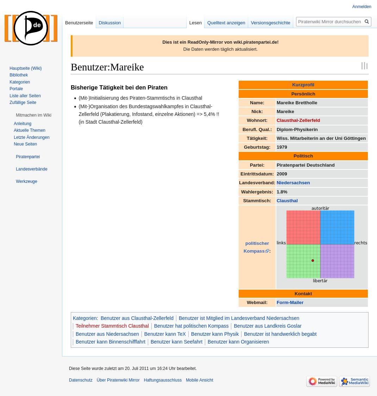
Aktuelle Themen (29, 130)
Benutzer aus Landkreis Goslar (267, 326)
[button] (33, 115)
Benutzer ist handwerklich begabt (280, 334)
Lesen (195, 22)
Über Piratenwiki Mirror (118, 380)
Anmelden (361, 6)
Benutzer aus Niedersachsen (107, 334)
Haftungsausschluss (163, 380)
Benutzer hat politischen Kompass (191, 326)
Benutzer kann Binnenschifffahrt (110, 342)
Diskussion (110, 22)
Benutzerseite (79, 22)
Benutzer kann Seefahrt (176, 342)
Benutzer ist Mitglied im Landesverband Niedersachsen (239, 318)
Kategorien (85, 318)
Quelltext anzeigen (226, 22)
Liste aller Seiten (25, 95)
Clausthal (287, 200)
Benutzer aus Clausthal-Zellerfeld (137, 318)
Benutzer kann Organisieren (238, 342)
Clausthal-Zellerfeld (298, 120)
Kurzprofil (303, 84)
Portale (16, 88)
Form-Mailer (290, 302)
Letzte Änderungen (31, 137)
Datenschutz (81, 380)
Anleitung (22, 123)
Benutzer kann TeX (165, 334)
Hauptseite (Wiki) (26, 68)
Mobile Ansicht (199, 380)
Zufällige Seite (23, 102)
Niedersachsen (293, 182)
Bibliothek (19, 75)
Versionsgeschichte (270, 22)
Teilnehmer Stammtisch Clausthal (112, 326)
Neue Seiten (25, 144)
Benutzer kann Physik (215, 334)
